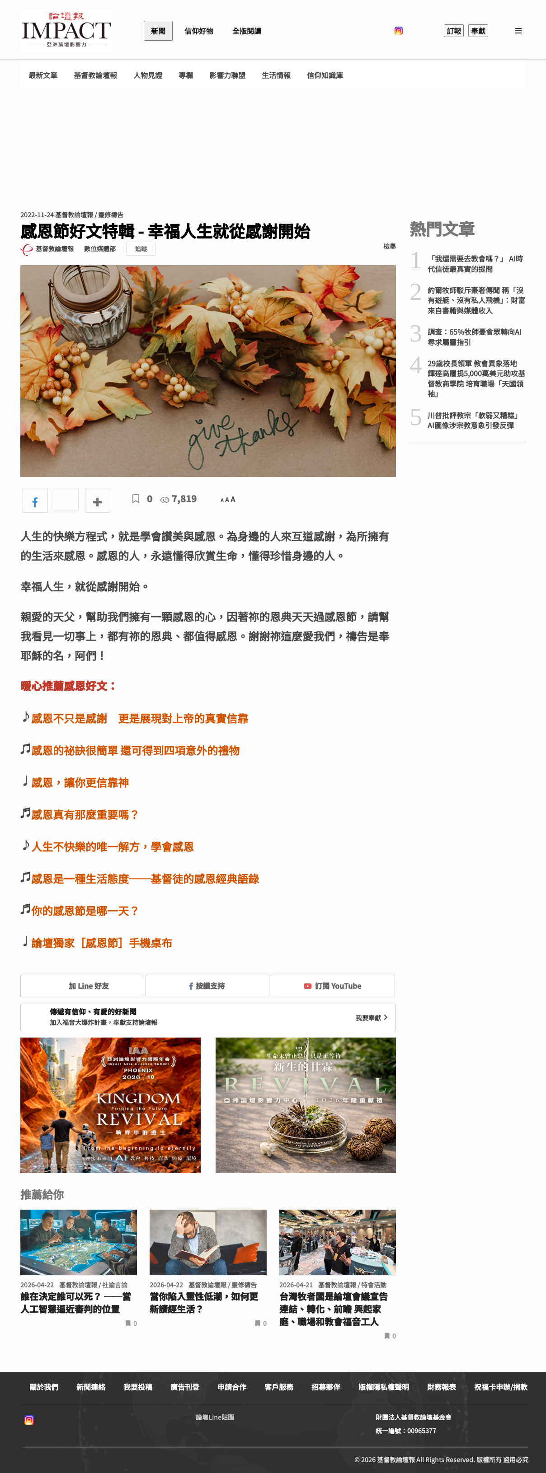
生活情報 (276, 75)
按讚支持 (207, 985)
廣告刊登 (184, 1386)
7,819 (178, 498)
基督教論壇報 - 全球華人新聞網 (66, 30)
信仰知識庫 (325, 75)
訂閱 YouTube (332, 985)
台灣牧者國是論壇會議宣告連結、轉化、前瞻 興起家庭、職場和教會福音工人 (333, 1309)
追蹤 (141, 248)
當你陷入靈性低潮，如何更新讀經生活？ (204, 1302)
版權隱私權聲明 (383, 1386)
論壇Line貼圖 (215, 1417)
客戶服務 (278, 1386)
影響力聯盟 (227, 75)
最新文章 (42, 75)
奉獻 (478, 30)
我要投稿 (137, 1386)
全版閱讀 (246, 30)
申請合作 (231, 1386)
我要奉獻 (373, 1017)
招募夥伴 (325, 1386)
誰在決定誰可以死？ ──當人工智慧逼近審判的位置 (75, 1302)
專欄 (186, 75)
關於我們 (43, 1386)
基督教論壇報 (95, 75)
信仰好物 (198, 30)
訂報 (454, 30)
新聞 (158, 30)
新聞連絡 (90, 1386)
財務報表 (441, 1386)
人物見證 (147, 75)
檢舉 (389, 246)
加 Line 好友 (82, 985)
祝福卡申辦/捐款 (500, 1386)
